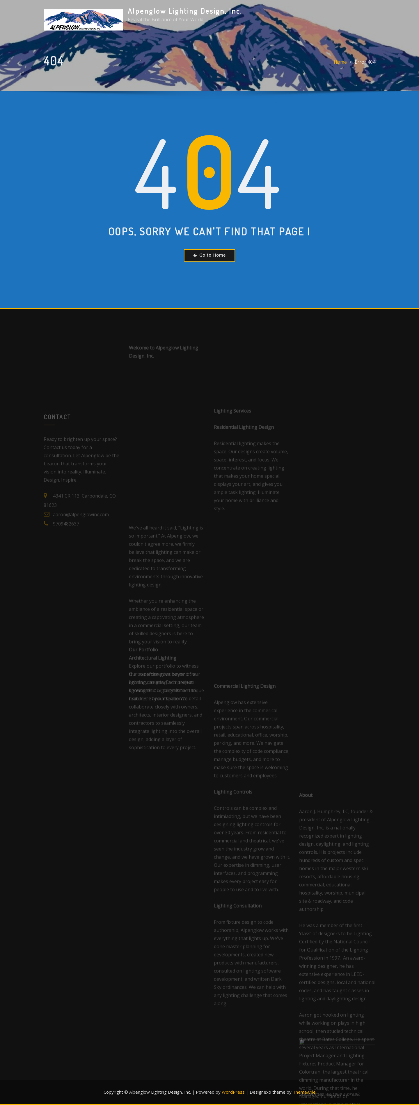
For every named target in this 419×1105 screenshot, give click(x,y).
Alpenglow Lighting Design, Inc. (185, 10)
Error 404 (365, 66)
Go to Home (209, 255)
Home (340, 66)
